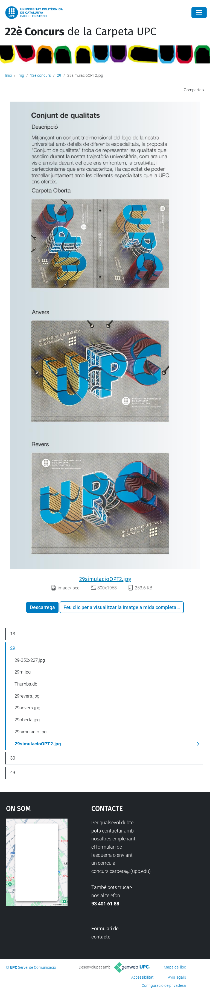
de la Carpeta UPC (80, 31)
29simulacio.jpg (30, 731)
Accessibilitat (142, 977)
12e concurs (40, 75)
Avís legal (176, 977)
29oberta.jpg (27, 719)
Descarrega (42, 607)
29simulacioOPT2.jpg (105, 579)
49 (12, 772)
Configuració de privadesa (164, 985)
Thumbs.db (25, 684)
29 (59, 75)
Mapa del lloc (175, 967)
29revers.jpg (26, 696)
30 (12, 758)
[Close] (199, 12)
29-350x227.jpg (29, 660)
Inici (8, 75)
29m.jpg (22, 672)
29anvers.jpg (27, 707)
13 (12, 633)
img (21, 75)
